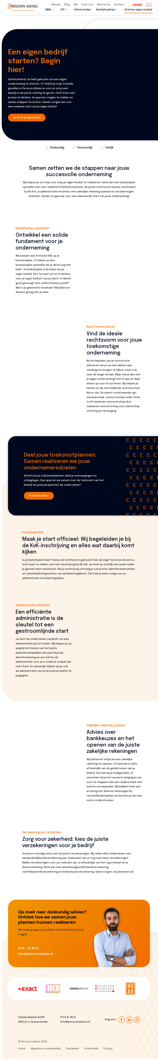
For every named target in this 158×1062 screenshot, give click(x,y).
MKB (48, 13)
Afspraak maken (39, 499)
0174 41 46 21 (68, 1020)
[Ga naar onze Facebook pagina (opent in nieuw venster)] (121, 1023)
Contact (119, 4)
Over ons (87, 4)
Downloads (91, 1052)
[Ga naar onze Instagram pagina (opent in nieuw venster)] (137, 1023)
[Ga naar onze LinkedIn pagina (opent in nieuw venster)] (129, 1023)
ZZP (62, 13)
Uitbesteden (82, 13)
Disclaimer (72, 1052)
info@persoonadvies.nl (75, 1025)
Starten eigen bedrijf (138, 13)
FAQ (76, 4)
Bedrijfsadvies (105, 13)
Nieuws (56, 4)
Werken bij (103, 4)
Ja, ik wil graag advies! (27, 121)
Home (22, 1052)
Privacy (108, 1052)
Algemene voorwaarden (46, 1052)
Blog (67, 4)
